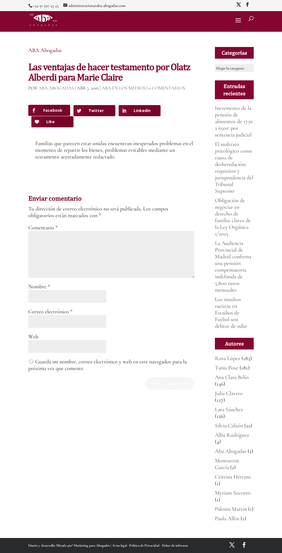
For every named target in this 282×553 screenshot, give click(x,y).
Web (33, 328)
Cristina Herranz (233, 476)
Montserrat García (227, 464)
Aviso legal (120, 545)
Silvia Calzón (229, 425)
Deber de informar (175, 545)
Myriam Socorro (232, 493)
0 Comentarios (167, 88)
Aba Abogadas (230, 451)
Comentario (43, 219)
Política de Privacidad (144, 545)
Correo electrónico (50, 303)
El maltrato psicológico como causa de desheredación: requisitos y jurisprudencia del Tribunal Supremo (234, 167)
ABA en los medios (124, 88)
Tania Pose (226, 367)
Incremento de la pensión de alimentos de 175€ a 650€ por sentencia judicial (234, 121)
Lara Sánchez (229, 409)
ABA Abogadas (45, 50)
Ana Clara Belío (232, 377)
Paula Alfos (227, 518)
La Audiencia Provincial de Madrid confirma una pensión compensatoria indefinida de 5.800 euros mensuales (233, 266)
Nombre (39, 278)
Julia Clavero (229, 393)
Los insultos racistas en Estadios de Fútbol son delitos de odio (231, 312)
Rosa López (227, 358)
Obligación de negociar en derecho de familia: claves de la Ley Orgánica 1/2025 (233, 217)
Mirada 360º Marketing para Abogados (83, 545)
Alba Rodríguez (232, 435)
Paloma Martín (231, 509)
